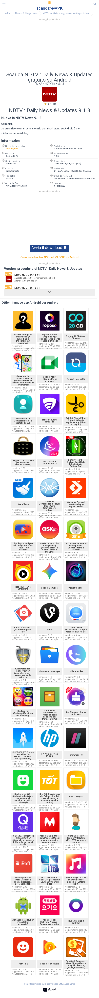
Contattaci (29, 984)
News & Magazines (26, 13)
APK (7, 13)
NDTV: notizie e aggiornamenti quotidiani (65, 13)
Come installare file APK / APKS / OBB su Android (49, 257)
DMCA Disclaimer (67, 984)
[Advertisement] (49, 47)
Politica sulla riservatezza (46, 984)
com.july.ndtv (12, 148)
